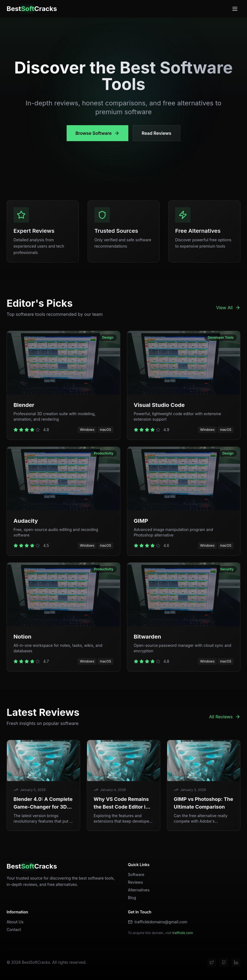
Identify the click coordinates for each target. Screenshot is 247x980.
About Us (15, 921)
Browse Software (97, 133)
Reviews (135, 882)
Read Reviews (156, 133)
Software (136, 874)
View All (228, 307)
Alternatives (139, 890)
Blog (132, 897)
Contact (14, 929)
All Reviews (224, 716)
